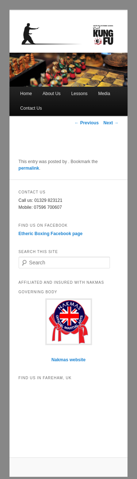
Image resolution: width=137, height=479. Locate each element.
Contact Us (31, 108)
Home (26, 93)
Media (104, 93)
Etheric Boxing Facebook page (51, 233)
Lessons (79, 93)
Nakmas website (68, 359)
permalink (29, 168)
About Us (51, 93)
